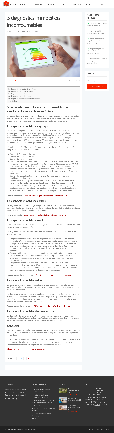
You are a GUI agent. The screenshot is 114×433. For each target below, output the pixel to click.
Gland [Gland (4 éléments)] (99, 392)
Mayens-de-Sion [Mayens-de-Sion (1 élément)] (90, 399)
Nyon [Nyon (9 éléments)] (95, 402)
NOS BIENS (37, 4)
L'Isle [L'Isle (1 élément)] (104, 393)
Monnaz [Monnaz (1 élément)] (87, 402)
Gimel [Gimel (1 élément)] (93, 393)
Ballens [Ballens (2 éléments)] (98, 389)
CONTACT (100, 4)
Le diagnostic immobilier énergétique (22, 89)
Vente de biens (14, 81)
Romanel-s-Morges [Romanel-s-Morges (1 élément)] (102, 404)
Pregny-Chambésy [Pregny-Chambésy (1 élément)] (90, 404)
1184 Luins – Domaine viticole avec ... (73, 390)
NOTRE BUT (24, 4)
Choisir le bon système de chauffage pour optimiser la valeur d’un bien (97, 61)
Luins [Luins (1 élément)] (98, 397)
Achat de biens (24, 81)
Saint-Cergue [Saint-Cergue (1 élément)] (89, 406)
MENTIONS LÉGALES (103, 429)
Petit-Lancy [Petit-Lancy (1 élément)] (103, 402)
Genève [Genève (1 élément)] (87, 393)
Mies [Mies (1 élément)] (103, 399)
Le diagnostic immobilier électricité (21, 91)
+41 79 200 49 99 (18, 392)
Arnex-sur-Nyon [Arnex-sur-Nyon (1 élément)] (89, 389)
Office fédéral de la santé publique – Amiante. (53, 275)
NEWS (88, 4)
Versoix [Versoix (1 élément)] (103, 406)
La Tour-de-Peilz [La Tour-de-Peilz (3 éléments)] (92, 394)
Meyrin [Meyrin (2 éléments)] (98, 399)
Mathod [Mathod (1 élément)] (104, 397)
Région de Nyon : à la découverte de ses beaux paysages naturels (95, 51)
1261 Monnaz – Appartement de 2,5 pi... (74, 400)
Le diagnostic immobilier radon (19, 96)
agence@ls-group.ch (19, 395)
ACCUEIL (13, 4)
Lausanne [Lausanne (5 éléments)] (90, 397)
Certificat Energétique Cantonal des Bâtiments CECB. (45, 196)
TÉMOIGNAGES (76, 4)
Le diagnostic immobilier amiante (20, 94)
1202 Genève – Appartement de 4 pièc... (74, 407)
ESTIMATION (51, 4)
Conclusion (12, 101)
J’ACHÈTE (63, 4)
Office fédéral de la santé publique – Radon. (52, 306)
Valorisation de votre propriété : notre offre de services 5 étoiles (95, 41)
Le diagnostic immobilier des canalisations (24, 98)
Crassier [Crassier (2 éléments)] (100, 390)
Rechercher (97, 87)
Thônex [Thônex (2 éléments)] (97, 406)
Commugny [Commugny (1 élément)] (93, 390)
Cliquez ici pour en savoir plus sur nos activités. (26, 349)
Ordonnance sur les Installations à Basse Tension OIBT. (46, 215)
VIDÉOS (91, 429)
